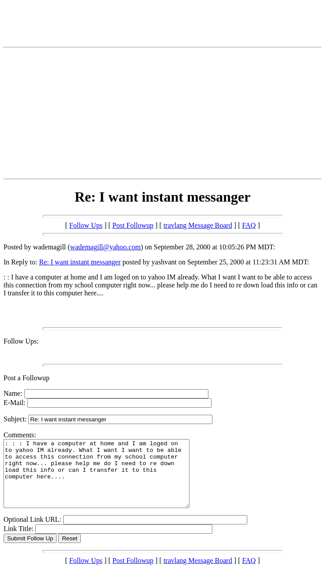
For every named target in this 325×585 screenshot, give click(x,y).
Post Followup (133, 225)
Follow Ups (85, 225)
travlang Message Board (197, 225)
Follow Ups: (21, 341)
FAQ (249, 225)
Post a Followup (26, 378)
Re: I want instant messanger (80, 262)
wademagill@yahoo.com (105, 247)
